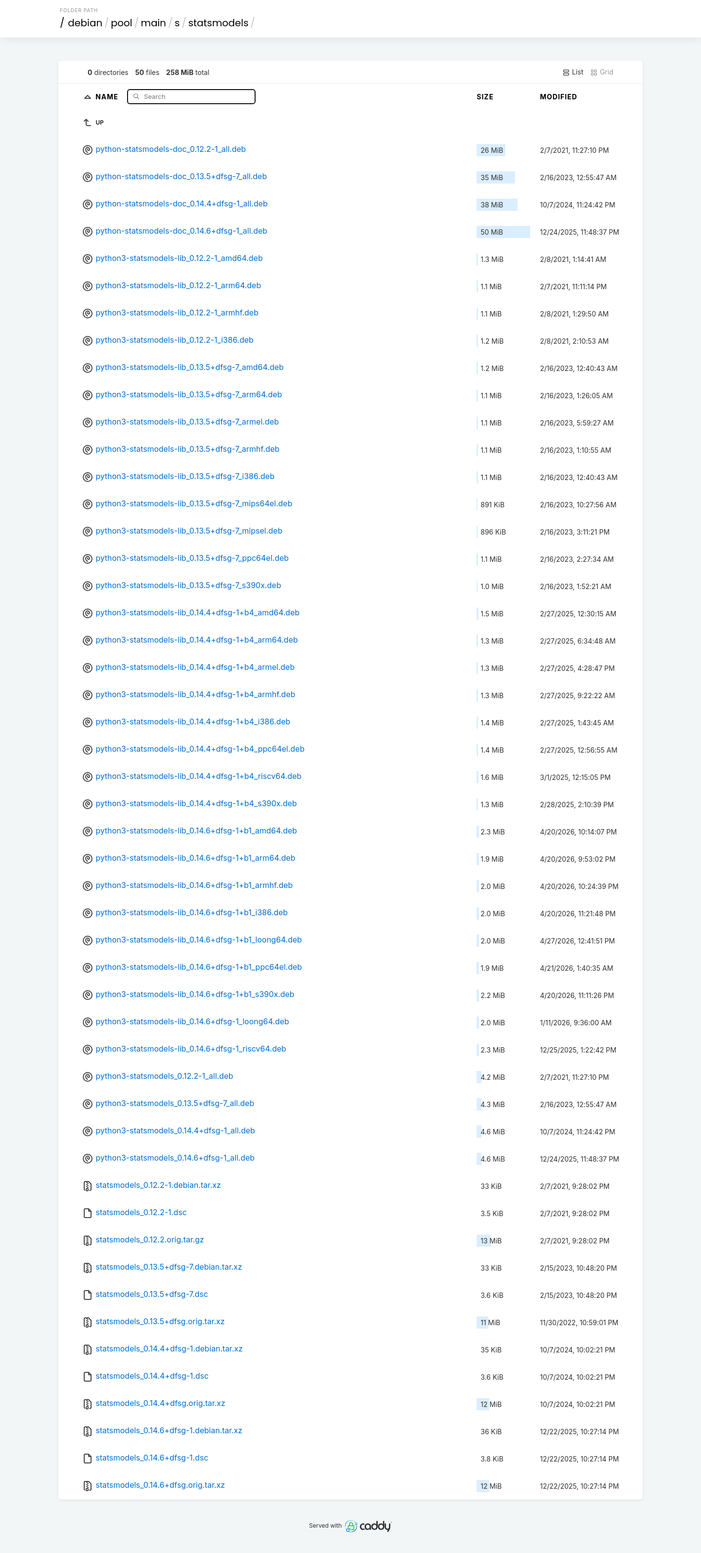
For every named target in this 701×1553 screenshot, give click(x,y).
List (572, 72)
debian (85, 23)
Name (107, 96)
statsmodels (218, 23)
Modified (558, 96)
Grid (601, 72)
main (153, 23)
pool (121, 23)
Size (485, 96)
